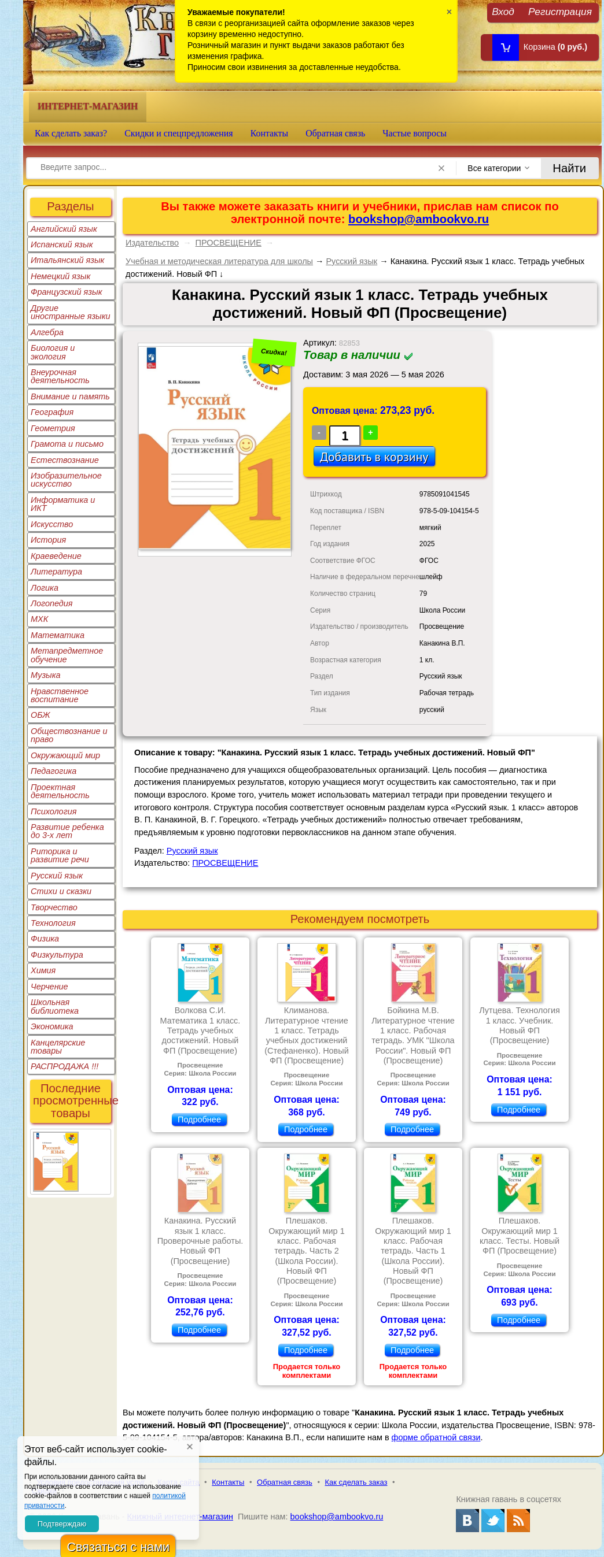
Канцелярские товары (58, 1046)
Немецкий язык (60, 276)
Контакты (270, 133)
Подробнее (199, 1119)
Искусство (52, 524)
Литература (56, 571)
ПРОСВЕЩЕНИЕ (229, 242)
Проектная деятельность (60, 791)
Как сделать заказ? (71, 133)
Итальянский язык (67, 260)
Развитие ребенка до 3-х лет (67, 831)
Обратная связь (335, 133)
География (52, 412)
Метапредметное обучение (67, 654)
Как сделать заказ (356, 1482)
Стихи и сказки (61, 891)
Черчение (49, 986)
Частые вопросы (414, 133)
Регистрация (560, 11)
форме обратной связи (436, 1437)
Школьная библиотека (55, 1006)
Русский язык (57, 875)
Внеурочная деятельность (60, 376)
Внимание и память (70, 396)
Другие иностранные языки (71, 312)
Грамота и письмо (67, 443)
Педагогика (53, 771)
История (48, 539)
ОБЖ (40, 715)
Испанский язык (62, 244)
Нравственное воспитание (60, 695)
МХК (39, 619)
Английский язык (64, 228)
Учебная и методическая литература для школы (219, 261)
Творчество (54, 907)
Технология (53, 923)
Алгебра (47, 332)
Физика (45, 938)
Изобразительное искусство (66, 479)
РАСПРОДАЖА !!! (64, 1066)
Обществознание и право (69, 735)
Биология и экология (53, 352)
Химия (43, 970)
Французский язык (66, 291)
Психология (54, 811)
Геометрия (53, 428)
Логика (44, 587)
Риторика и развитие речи (60, 855)
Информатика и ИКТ (63, 504)
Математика (57, 635)
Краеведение (56, 556)
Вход (503, 11)
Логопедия (52, 603)
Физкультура (57, 954)
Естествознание (65, 460)
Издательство (152, 242)
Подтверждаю (62, 1523)
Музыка (46, 675)
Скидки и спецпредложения (178, 133)
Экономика (52, 1026)
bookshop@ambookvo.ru (418, 219)
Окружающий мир (65, 755)
